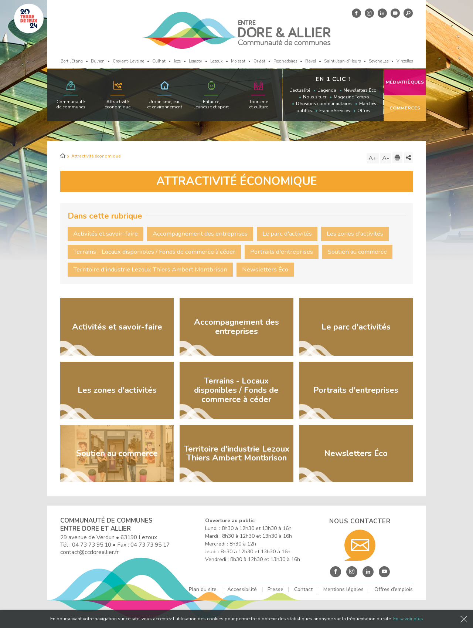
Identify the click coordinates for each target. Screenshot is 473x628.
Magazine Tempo (351, 97)
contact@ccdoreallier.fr (89, 552)
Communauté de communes (70, 104)
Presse (275, 589)
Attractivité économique (117, 104)
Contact (303, 589)
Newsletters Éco (360, 90)
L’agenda (326, 90)
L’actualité (299, 90)
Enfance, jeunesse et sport (211, 104)
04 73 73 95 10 (91, 544)
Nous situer (314, 97)
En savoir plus (408, 618)
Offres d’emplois (393, 589)
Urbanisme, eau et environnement (164, 104)
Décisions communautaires (324, 104)
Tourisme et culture (258, 104)
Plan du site (203, 589)
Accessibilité (242, 589)
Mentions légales (343, 589)
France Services (334, 111)
